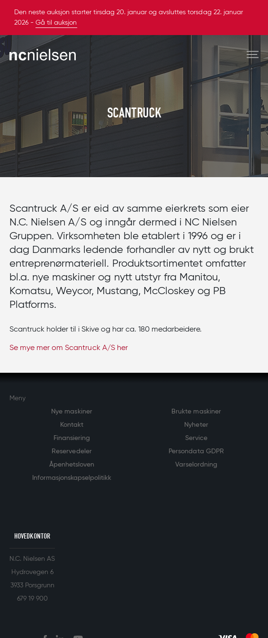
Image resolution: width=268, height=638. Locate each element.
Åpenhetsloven (71, 464)
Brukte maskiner (196, 411)
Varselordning (196, 464)
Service (196, 438)
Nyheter (196, 425)
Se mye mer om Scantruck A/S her (68, 348)
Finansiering (72, 438)
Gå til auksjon (56, 22)
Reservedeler (71, 451)
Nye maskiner (71, 411)
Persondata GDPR (196, 451)
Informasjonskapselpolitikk (72, 478)
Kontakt (71, 425)
